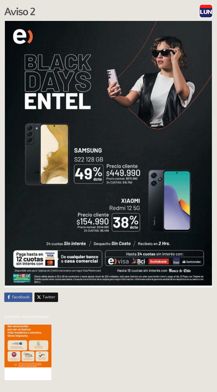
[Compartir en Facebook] (18, 297)
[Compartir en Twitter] (46, 297)
